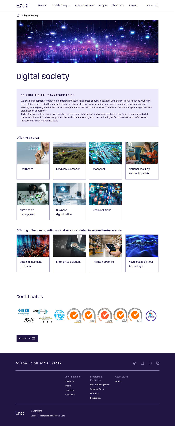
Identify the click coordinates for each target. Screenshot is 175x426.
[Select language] (150, 5)
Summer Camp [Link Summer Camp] (97, 389)
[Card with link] (33, 160)
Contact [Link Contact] (118, 381)
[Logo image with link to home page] (23, 5)
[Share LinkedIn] (142, 363)
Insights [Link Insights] (103, 5)
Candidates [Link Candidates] (70, 394)
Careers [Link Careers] (133, 5)
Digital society (61, 5)
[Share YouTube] (150, 363)
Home (18, 15)
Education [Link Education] (94, 393)
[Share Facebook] (134, 363)
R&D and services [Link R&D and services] (84, 5)
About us (118, 5)
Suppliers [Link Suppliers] (69, 390)
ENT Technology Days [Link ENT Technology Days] (99, 384)
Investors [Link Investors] (69, 381)
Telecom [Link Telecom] (42, 5)
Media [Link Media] (68, 385)
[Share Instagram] (157, 363)
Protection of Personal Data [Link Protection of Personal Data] (52, 415)
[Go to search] (156, 5)
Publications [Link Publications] (95, 398)
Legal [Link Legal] (33, 415)
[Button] (27, 338)
